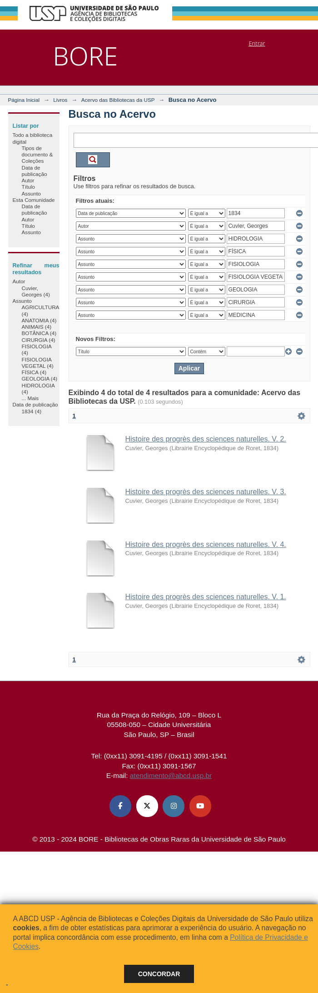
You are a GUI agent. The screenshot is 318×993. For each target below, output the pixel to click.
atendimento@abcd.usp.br (171, 775)
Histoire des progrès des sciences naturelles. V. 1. (205, 597)
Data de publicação (34, 171)
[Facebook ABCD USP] (120, 806)
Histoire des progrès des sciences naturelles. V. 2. (205, 439)
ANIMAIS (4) (37, 327)
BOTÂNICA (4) (39, 333)
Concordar (159, 974)
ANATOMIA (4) (39, 320)
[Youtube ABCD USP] (200, 806)
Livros (60, 100)
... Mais (30, 398)
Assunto (31, 193)
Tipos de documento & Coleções (37, 154)
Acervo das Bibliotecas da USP (118, 100)
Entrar (256, 43)
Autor (28, 180)
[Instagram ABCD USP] (173, 806)
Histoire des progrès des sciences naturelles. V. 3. (205, 492)
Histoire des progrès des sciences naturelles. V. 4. (205, 544)
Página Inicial (24, 100)
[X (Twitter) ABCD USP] (147, 806)
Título (28, 187)
